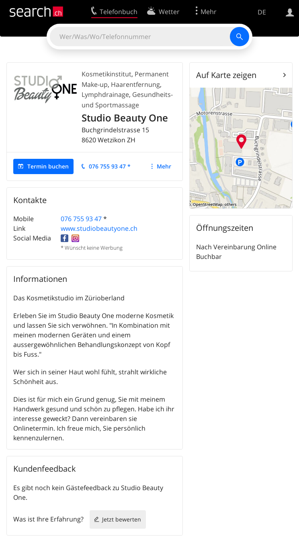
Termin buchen (48, 166)
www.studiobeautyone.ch (99, 228)
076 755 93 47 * (110, 166)
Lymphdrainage (105, 94)
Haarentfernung (135, 84)
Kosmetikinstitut (106, 74)
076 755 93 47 (81, 218)
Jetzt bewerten (121, 519)
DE (262, 12)
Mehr (164, 166)
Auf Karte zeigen (226, 75)
